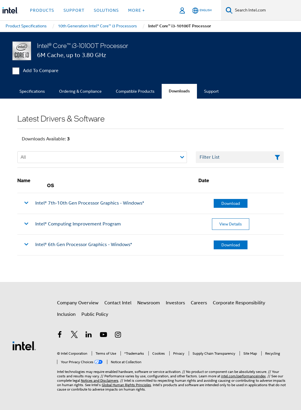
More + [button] (136, 10)
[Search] (229, 10)
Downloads (179, 91)
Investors (175, 303)
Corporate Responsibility (239, 303)
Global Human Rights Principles (126, 385)
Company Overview (77, 303)
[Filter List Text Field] (240, 157)
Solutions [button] (106, 10)
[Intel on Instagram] (118, 335)
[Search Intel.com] (267, 10)
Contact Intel (117, 303)
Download (230, 203)
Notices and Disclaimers (99, 380)
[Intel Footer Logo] (24, 345)
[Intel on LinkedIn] (89, 335)
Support (211, 91)
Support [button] (73, 10)
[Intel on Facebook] (60, 335)
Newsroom (148, 303)
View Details (230, 224)
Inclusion (66, 314)
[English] (202, 10)
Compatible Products (135, 91)
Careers (199, 303)
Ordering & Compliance (80, 91)
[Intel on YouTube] (103, 335)
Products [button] (42, 10)
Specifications (32, 91)
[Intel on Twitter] (74, 335)
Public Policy (94, 314)
